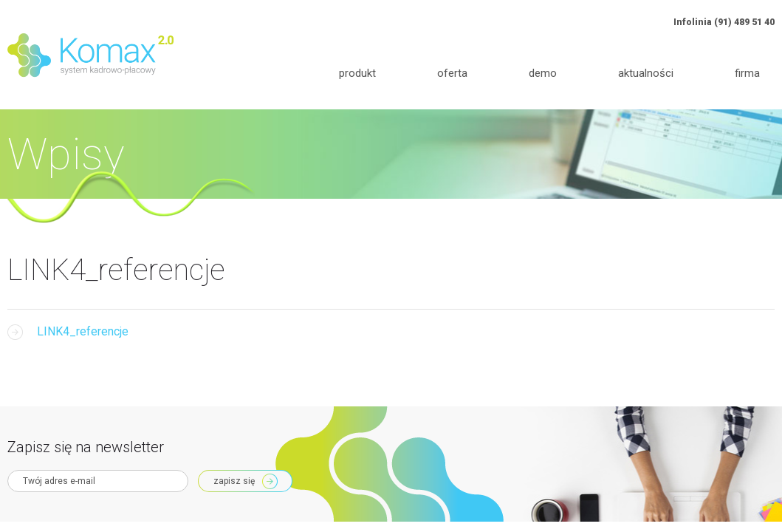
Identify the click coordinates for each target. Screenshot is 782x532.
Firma (747, 73)
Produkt (357, 73)
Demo (543, 73)
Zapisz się (234, 481)
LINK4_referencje (82, 331)
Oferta (452, 73)
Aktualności (645, 73)
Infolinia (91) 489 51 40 (724, 22)
